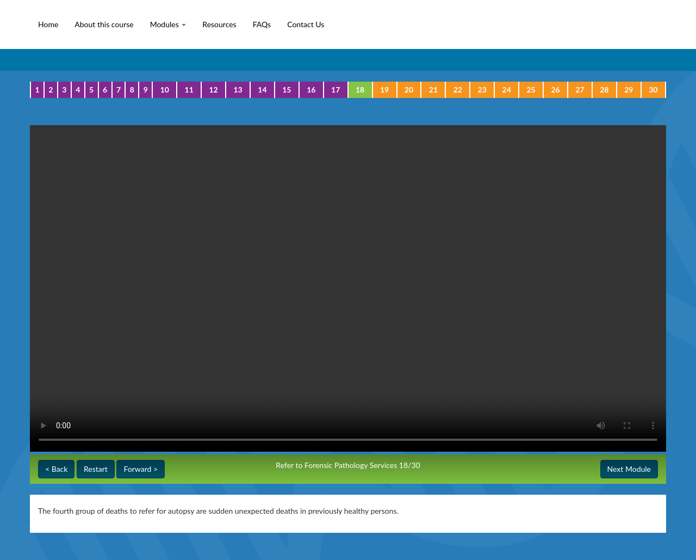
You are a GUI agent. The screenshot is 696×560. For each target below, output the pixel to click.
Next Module (629, 468)
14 (262, 89)
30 (653, 89)
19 (384, 89)
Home (48, 24)
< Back (56, 468)
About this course (103, 24)
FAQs (262, 24)
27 (579, 89)
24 (506, 89)
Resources (219, 24)
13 (237, 89)
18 (360, 89)
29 (628, 89)
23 (482, 89)
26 (555, 89)
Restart (96, 468)
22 (457, 89)
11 (189, 89)
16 (311, 89)
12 (213, 89)
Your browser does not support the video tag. (348, 288)
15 (286, 89)
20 (409, 89)
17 (335, 89)
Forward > (140, 468)
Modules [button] (168, 24)
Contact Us (305, 24)
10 (164, 89)
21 (433, 89)
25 (530, 89)
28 (604, 89)
